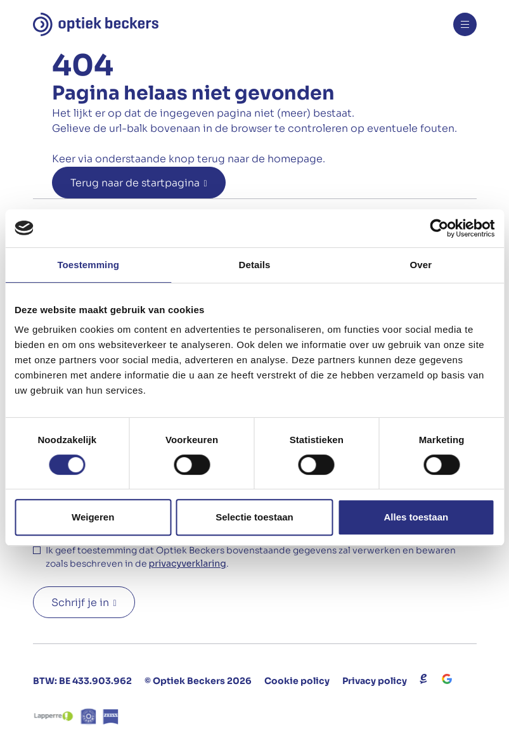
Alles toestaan (415, 517)
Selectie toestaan (254, 517)
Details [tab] (255, 264)
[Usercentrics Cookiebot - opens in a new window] (438, 228)
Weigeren (93, 517)
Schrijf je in (80, 602)
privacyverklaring (187, 563)
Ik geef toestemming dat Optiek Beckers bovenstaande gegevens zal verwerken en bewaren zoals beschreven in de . (251, 558)
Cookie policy (297, 681)
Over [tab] (421, 264)
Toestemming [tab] (88, 264)
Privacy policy (374, 681)
